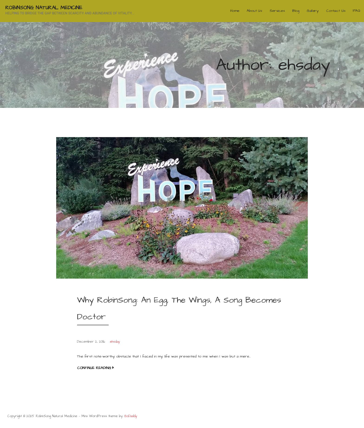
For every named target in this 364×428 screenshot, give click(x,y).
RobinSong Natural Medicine (43, 7)
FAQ (356, 10)
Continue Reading (94, 367)
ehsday (115, 341)
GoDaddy (130, 416)
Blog (295, 10)
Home (234, 10)
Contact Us (335, 10)
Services (277, 10)
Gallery (313, 10)
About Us (254, 10)
